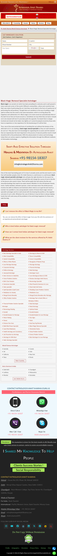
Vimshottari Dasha (35, 329)
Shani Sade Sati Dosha (36, 287)
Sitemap (43, 548)
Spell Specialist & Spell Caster (11, 289)
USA (31, 351)
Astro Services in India (9, 366)
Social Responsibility (28, 470)
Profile (8, 548)
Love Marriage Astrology (10, 264)
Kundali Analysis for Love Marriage (39, 315)
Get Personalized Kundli (13, 16)
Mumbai (6, 375)
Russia (31, 357)
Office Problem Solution (10, 298)
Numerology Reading (9, 309)
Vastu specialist (8, 287)
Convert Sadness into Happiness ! (28, 2)
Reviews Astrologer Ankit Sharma (39, 278)
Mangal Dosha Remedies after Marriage (40, 295)
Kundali (6, 312)
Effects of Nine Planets (10, 261)
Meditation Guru (34, 292)
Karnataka (32, 375)
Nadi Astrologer (34, 303)
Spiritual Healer (34, 309)
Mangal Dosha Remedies (10, 295)
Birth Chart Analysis (9, 281)
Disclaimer (24, 548)
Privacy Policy (34, 548)
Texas (5, 357)
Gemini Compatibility (9, 259)
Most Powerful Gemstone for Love (39, 284)
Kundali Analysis (34, 312)
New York (32, 354)
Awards (26, 23)
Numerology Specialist (36, 281)
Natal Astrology (34, 306)
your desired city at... (19, 378)
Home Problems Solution (10, 278)
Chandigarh (33, 369)
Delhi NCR (6, 369)
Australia (6, 349)
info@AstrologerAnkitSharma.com (13, 14)
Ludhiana (6, 372)
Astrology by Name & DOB (37, 253)
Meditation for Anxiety (10, 292)
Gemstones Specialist (9, 284)
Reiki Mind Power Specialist (11, 326)
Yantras (33, 23)
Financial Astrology (35, 267)
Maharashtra (33, 372)
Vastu (31, 320)
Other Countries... (20, 361)
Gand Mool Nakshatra (9, 329)
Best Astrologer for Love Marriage (39, 337)
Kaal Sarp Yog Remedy (36, 323)
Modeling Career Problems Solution (39, 289)
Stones (5, 320)
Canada (32, 349)
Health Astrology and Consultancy (13, 331)
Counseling (17, 23)
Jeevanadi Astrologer (9, 273)
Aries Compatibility (9, 256)
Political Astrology (8, 270)
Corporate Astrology (9, 267)
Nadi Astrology (34, 270)
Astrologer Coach (34, 273)
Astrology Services (8, 250)
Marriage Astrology (35, 264)
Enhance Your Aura (9, 323)
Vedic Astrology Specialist (10, 340)
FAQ (49, 548)
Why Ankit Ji (6, 23)
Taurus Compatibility (35, 256)
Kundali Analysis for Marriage (11, 315)
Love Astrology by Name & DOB (38, 275)
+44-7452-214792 (46, 18)
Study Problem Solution (36, 331)
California (6, 354)
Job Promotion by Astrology (11, 334)
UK (4, 351)
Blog (48, 23)
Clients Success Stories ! (28, 465)
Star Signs (32, 317)
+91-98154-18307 (46, 14)
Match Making (7, 317)
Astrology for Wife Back (10, 337)
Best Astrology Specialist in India (12, 253)
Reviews (41, 23)
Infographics (15, 548)
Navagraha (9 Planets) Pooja (37, 261)
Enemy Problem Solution (36, 334)
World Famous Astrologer (10, 345)
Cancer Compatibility (35, 259)
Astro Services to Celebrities (11, 275)
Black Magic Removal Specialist (38, 326)
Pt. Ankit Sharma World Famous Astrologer (14, 28)
